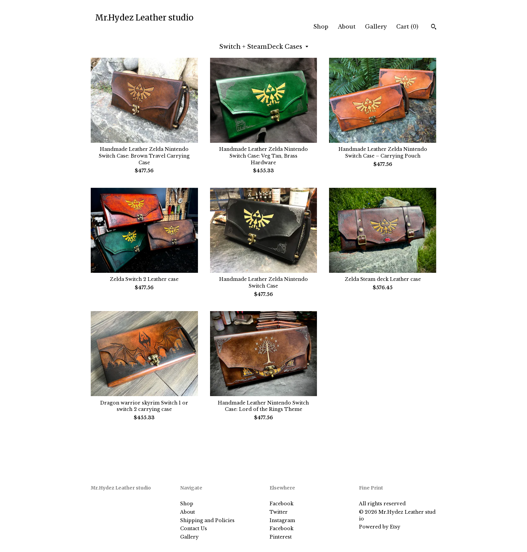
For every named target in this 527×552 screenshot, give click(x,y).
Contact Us (193, 528)
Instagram (282, 520)
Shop (320, 26)
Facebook (281, 504)
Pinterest (281, 537)
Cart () (407, 26)
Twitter (279, 512)
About (347, 26)
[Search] (433, 27)
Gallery (376, 26)
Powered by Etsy (379, 527)
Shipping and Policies (207, 520)
